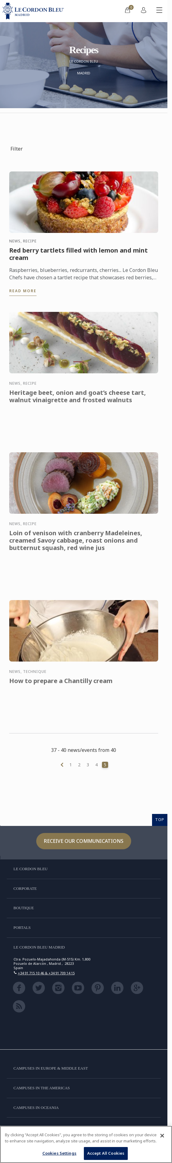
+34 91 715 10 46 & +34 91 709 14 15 (46, 973)
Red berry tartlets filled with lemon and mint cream (78, 254)
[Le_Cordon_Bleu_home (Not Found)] (34, 11)
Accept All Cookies (105, 1153)
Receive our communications (83, 841)
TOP (159, 819)
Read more (23, 290)
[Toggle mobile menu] (159, 11)
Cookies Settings (59, 1153)
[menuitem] (127, 11)
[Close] (162, 1135)
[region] (86, 1144)
